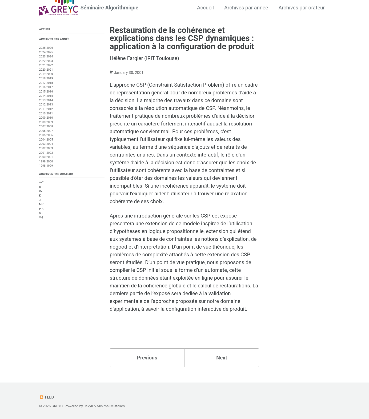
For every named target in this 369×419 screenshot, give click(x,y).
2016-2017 (46, 87)
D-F (41, 187)
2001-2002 (46, 152)
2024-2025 (46, 52)
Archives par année (246, 8)
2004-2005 (46, 139)
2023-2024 (46, 56)
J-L (41, 200)
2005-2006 (46, 135)
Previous (147, 358)
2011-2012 (46, 109)
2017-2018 (46, 83)
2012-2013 (46, 104)
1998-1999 (46, 165)
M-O (41, 204)
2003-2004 (46, 143)
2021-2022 (46, 65)
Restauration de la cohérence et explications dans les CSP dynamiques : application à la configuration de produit (182, 38)
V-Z (41, 217)
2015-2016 (46, 91)
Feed (46, 397)
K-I (40, 195)
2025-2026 (46, 47)
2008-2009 (46, 122)
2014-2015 (46, 95)
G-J (41, 191)
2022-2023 (46, 61)
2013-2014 (46, 100)
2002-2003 (46, 148)
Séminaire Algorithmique (109, 8)
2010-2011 (46, 113)
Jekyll (88, 406)
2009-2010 (46, 117)
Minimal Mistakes (111, 406)
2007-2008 (46, 126)
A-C (41, 182)
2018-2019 (46, 78)
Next (221, 358)
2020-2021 (46, 69)
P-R (41, 208)
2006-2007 (46, 131)
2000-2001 (46, 157)
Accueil (205, 8)
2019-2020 (46, 74)
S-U (41, 213)
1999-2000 (46, 161)
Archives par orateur (301, 8)
